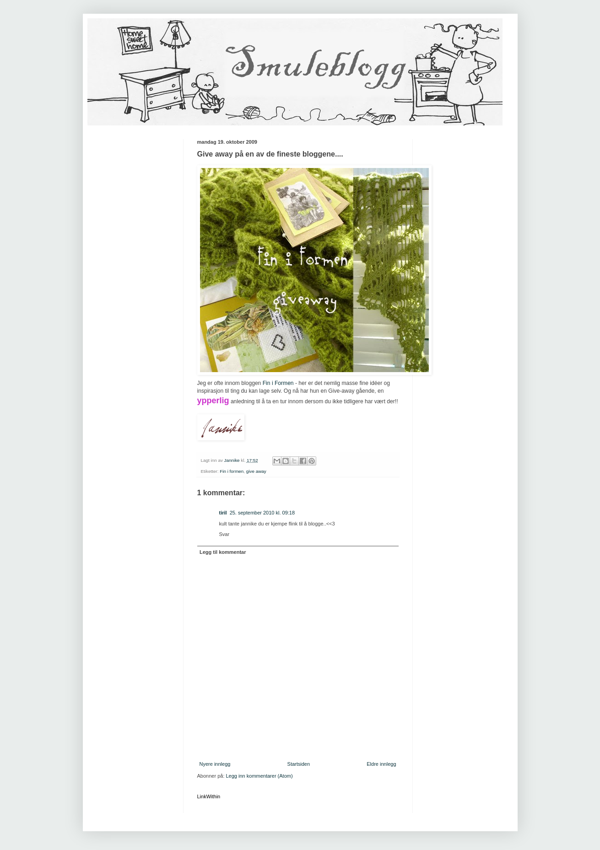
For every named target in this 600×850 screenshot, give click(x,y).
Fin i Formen (278, 383)
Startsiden (298, 764)
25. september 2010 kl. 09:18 (262, 512)
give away (256, 471)
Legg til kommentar (223, 552)
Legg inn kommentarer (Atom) (259, 776)
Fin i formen (231, 471)
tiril (223, 512)
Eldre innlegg (381, 764)
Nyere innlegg (215, 764)
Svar (224, 534)
